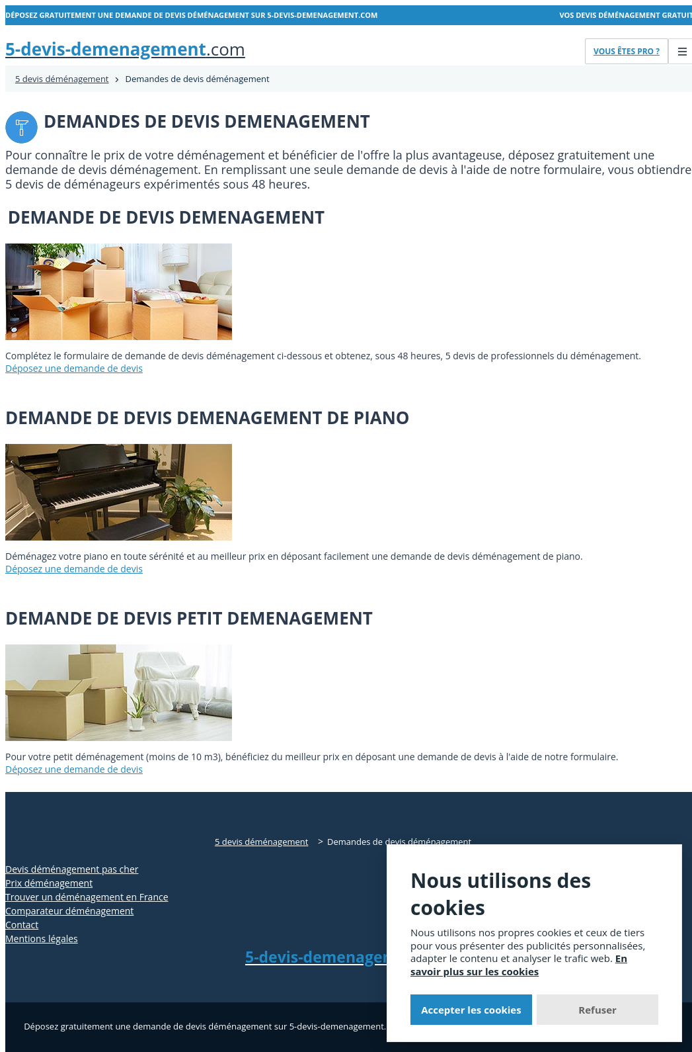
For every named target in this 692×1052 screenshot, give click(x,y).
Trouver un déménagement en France (87, 897)
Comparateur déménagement (69, 910)
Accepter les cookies (471, 1009)
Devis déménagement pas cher (72, 869)
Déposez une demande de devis (74, 368)
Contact (21, 924)
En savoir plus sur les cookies (518, 964)
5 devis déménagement (62, 79)
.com (125, 49)
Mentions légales (41, 938)
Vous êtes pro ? (627, 51)
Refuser (597, 1009)
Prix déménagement (49, 883)
